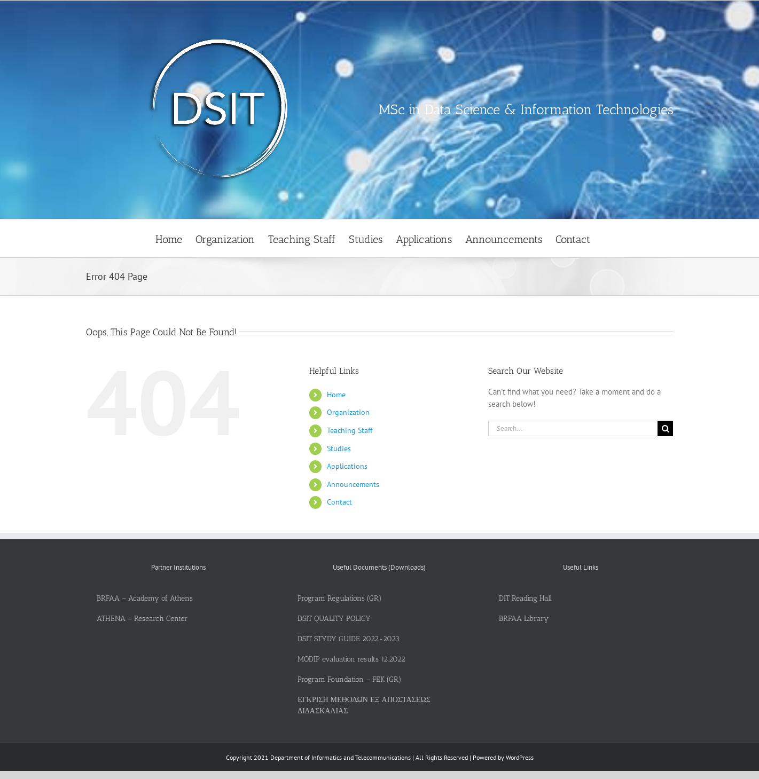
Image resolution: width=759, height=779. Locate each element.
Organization (348, 412)
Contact (339, 502)
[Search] (665, 428)
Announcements (353, 484)
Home (336, 394)
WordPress (520, 757)
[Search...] (573, 428)
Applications (347, 466)
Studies (339, 448)
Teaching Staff (349, 430)
